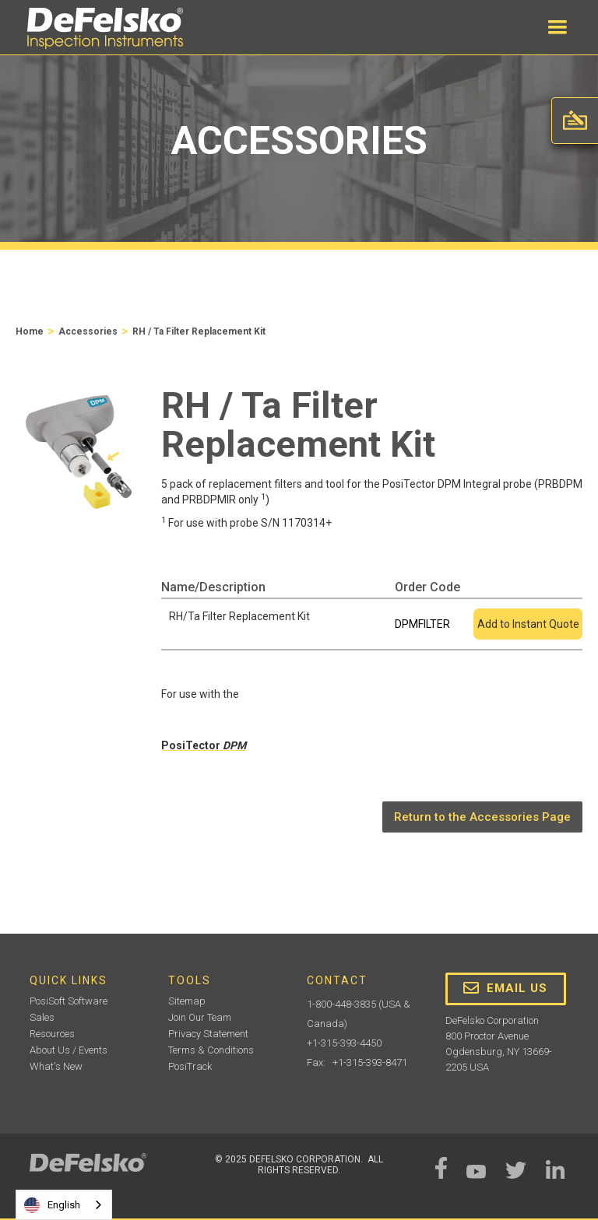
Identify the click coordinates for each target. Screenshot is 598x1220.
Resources (52, 1033)
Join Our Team (199, 1017)
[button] (557, 27)
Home (30, 331)
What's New (56, 1066)
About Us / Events (68, 1050)
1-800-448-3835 (341, 1004)
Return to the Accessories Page (482, 817)
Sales (42, 1017)
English (52, 1205)
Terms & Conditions (211, 1050)
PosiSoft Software (68, 1001)
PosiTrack (190, 1066)
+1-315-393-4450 (344, 1043)
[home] (105, 28)
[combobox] (64, 1205)
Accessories (88, 331)
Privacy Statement (208, 1033)
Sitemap (187, 1001)
